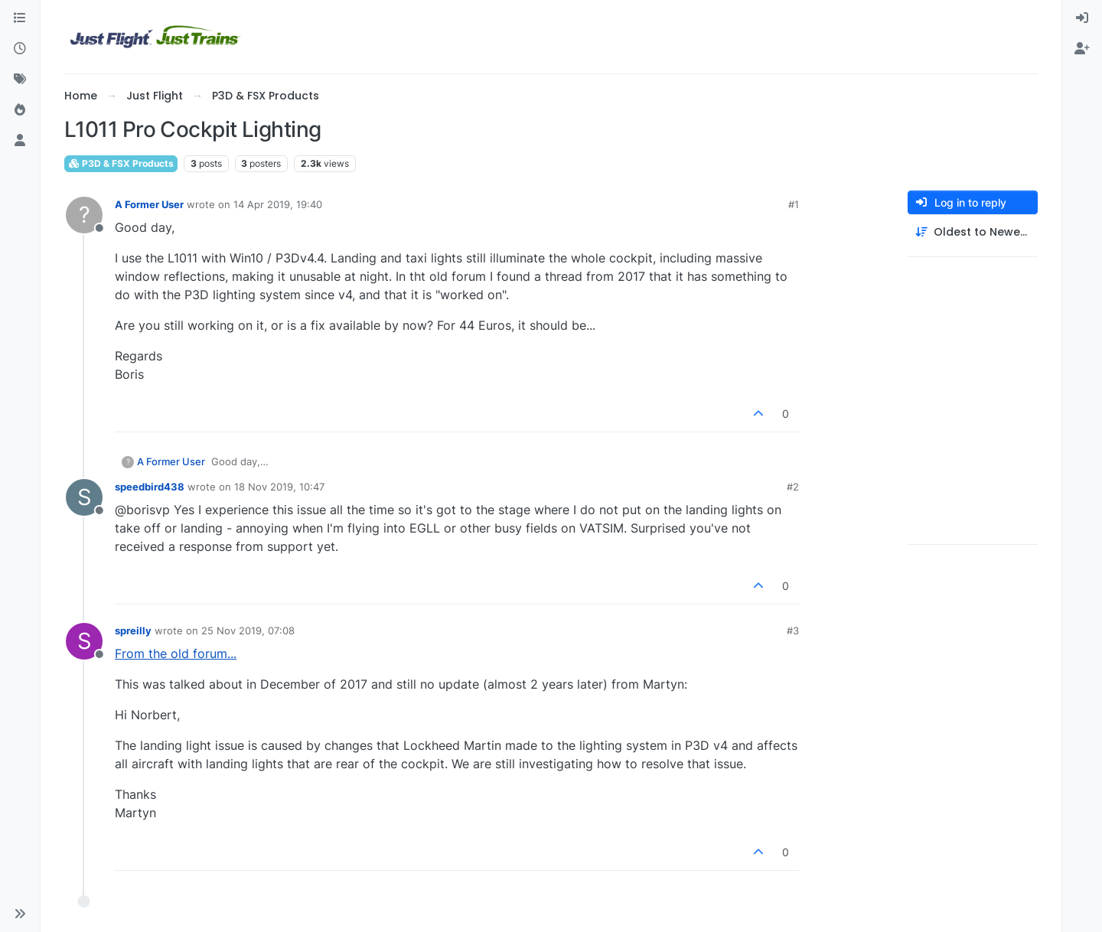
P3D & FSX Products (121, 163)
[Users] (20, 141)
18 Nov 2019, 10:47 (279, 487)
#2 (793, 487)
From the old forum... (175, 653)
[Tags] (20, 79)
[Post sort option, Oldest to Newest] (973, 232)
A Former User (149, 204)
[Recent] (20, 49)
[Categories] (20, 18)
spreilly (133, 630)
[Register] (1082, 49)
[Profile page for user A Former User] (84, 215)
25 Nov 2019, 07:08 (248, 630)
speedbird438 (149, 487)
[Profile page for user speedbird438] (84, 497)
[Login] (1082, 18)
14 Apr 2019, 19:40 (277, 204)
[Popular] (20, 110)
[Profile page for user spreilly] (84, 641)
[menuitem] (1082, 18)
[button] (20, 913)
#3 (793, 630)
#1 (793, 204)
